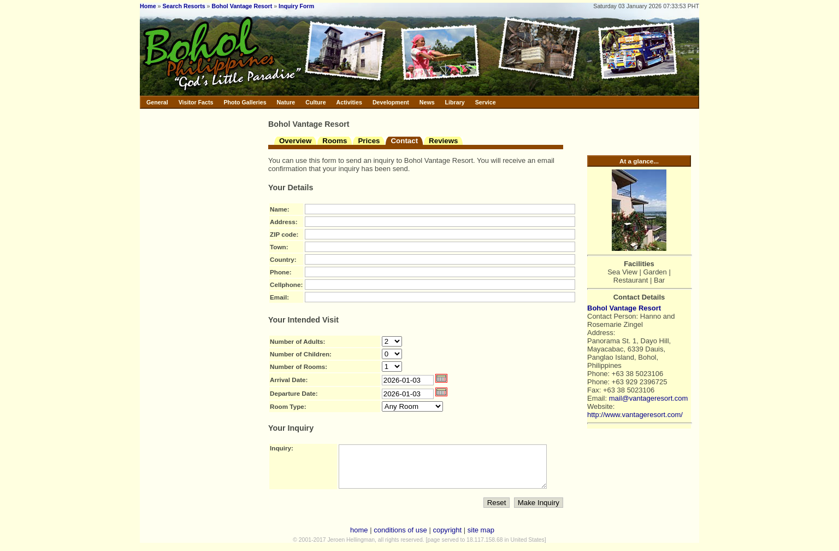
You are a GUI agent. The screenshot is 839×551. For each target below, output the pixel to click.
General (157, 102)
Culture (315, 102)
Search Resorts (183, 6)
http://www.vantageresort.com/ (635, 415)
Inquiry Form (296, 6)
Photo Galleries (244, 102)
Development (391, 102)
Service (485, 102)
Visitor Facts (196, 102)
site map (481, 538)
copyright (447, 538)
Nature (286, 102)
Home (148, 6)
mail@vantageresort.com (648, 398)
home (359, 538)
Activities (349, 102)
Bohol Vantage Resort (242, 6)
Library (455, 102)
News (427, 102)
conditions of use (400, 538)
